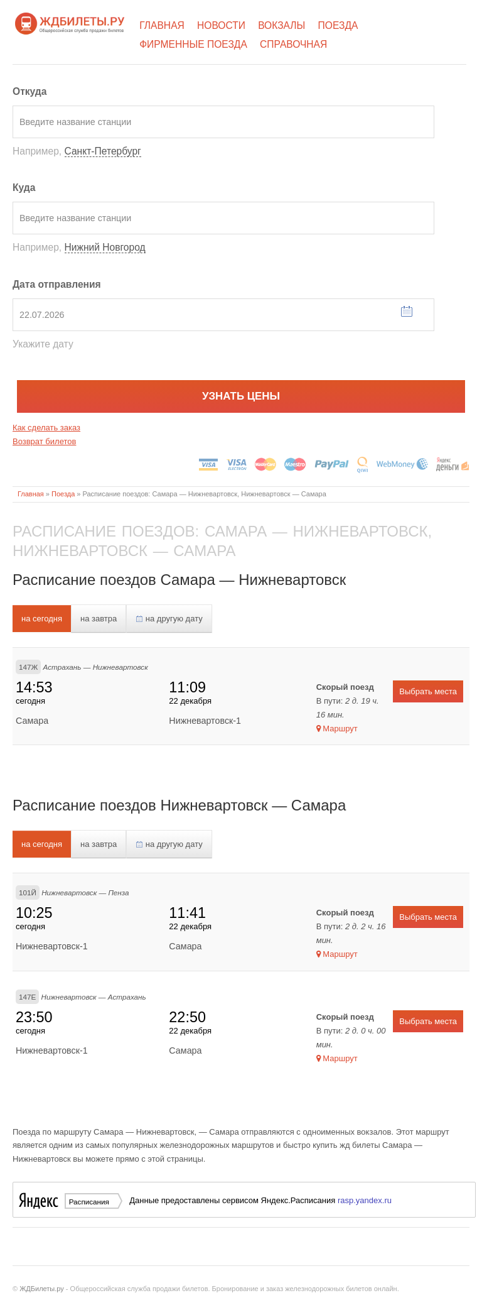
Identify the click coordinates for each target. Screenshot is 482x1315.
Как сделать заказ (46, 427)
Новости (221, 25)
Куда (24, 187)
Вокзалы (281, 25)
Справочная (293, 44)
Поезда (338, 25)
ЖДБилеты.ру (41, 1288)
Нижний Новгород (105, 247)
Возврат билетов (44, 441)
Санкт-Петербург (103, 151)
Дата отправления (57, 284)
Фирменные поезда (193, 44)
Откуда (29, 91)
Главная (162, 25)
